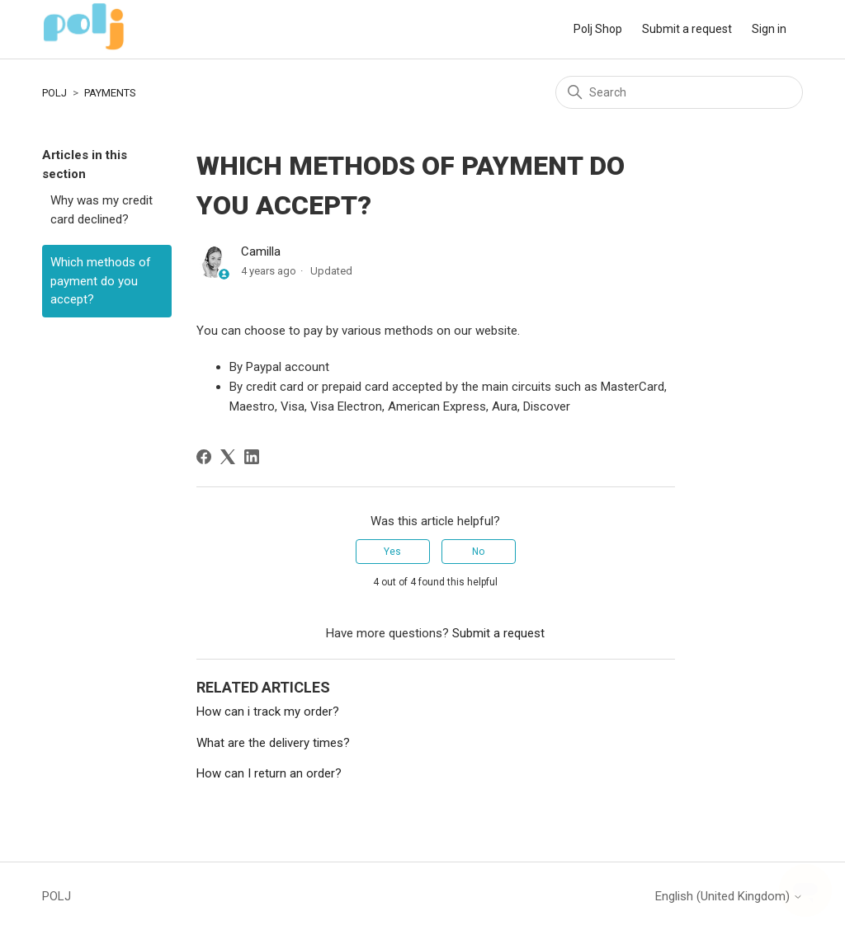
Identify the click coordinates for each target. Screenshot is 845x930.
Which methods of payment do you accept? (100, 281)
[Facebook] (203, 456)
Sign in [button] (769, 28)
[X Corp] (227, 456)
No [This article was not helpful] (478, 551)
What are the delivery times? (273, 742)
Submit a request (687, 28)
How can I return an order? (269, 773)
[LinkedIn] (251, 456)
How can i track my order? (267, 711)
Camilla (261, 251)
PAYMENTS (110, 93)
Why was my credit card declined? (101, 210)
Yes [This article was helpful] (392, 551)
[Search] (679, 92)
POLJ (54, 93)
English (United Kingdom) (729, 897)
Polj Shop (598, 28)
